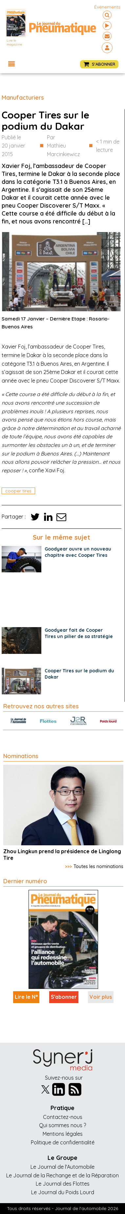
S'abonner (64, 997)
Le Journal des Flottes (63, 1183)
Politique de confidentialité (62, 1142)
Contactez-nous (62, 1117)
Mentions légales (63, 1133)
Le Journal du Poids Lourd (62, 1192)
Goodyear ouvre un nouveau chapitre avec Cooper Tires (78, 552)
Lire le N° (26, 997)
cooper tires (18, 491)
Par (66, 146)
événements (107, 7)
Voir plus (101, 997)
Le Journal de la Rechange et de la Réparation (62, 1175)
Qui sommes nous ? (62, 1125)
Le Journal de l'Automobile (62, 1166)
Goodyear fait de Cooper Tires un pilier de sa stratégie (79, 633)
